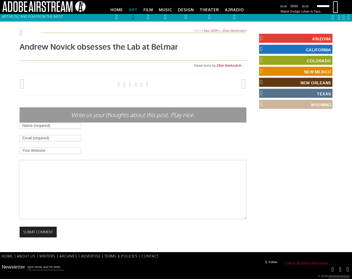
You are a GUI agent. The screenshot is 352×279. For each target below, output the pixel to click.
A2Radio (234, 9)
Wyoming (295, 104)
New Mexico (295, 71)
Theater (209, 9)
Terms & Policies (122, 255)
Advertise (92, 255)
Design (186, 9)
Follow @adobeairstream (306, 263)
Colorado (295, 60)
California (295, 49)
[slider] (294, 6)
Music (165, 9)
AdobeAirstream (339, 276)
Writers (48, 255)
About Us (26, 255)
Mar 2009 (211, 30)
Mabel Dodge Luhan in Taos (301, 11)
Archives (69, 255)
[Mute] (313, 6)
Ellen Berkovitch (234, 30)
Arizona (295, 38)
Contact (152, 255)
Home (117, 9)
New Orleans (295, 82)
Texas (295, 93)
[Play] (275, 6)
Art (133, 9)
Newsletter (13, 266)
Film (148, 9)
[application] (300, 6)
